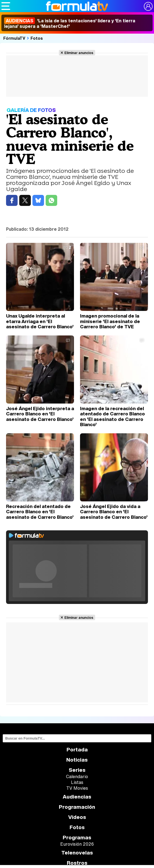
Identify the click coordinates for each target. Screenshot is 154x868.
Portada (77, 749)
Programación (77, 807)
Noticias (77, 760)
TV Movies (77, 788)
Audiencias (77, 797)
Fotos (37, 38)
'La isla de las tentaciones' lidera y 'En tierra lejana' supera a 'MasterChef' (69, 23)
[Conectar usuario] (148, 6)
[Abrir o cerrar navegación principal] (5, 6)
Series (77, 770)
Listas (77, 782)
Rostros (77, 863)
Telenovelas (77, 853)
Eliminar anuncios (78, 52)
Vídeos (77, 817)
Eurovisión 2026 (77, 844)
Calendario (77, 776)
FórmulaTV (14, 38)
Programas (77, 837)
